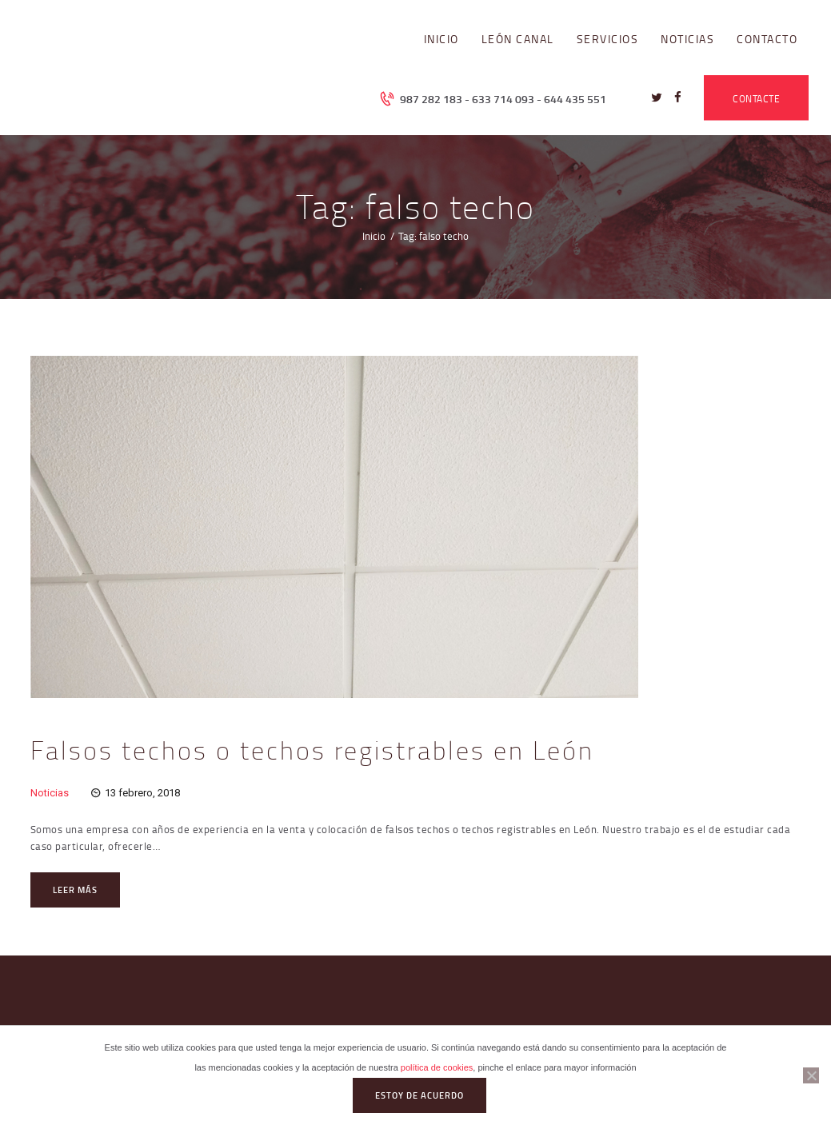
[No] (811, 1075)
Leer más (75, 890)
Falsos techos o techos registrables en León (312, 750)
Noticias (49, 793)
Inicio (374, 236)
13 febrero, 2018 (142, 793)
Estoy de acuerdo (419, 1095)
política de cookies (437, 1067)
